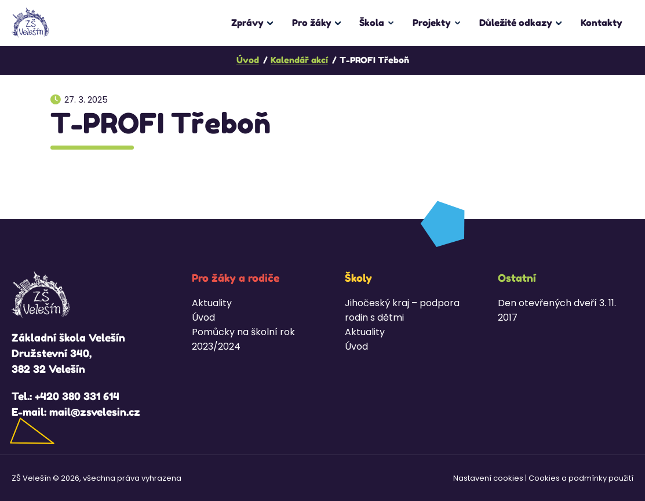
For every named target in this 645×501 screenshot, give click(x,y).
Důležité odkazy (515, 22)
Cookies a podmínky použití (581, 478)
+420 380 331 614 (77, 396)
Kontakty (601, 22)
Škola (371, 22)
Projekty (432, 22)
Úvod (203, 317)
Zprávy (247, 22)
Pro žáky (311, 22)
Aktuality (212, 303)
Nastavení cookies (488, 478)
